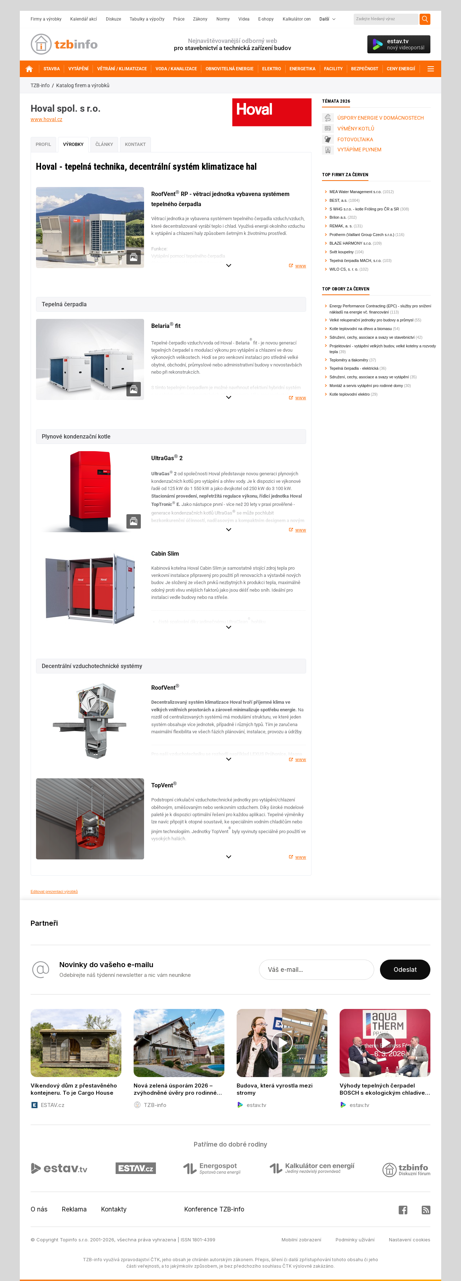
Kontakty (114, 1209)
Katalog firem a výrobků (82, 85)
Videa (244, 19)
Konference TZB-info (214, 1209)
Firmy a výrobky (46, 19)
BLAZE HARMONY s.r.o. (351, 243)
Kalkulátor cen (297, 19)
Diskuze (113, 19)
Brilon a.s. (338, 217)
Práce (178, 19)
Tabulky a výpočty (147, 19)
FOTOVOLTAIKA (355, 139)
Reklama (74, 1209)
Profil (43, 144)
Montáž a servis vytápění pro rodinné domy (366, 385)
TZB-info (40, 85)
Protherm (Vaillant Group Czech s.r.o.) (362, 234)
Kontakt (135, 144)
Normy (223, 19)
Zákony (200, 19)
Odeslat (405, 969)
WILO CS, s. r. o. (344, 269)
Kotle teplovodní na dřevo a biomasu (361, 328)
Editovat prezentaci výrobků (54, 891)
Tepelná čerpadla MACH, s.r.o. (356, 260)
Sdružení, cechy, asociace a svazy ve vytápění (369, 377)
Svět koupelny (342, 252)
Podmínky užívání (355, 1239)
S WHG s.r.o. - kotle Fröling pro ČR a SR (364, 209)
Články (104, 144)
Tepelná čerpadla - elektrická (354, 368)
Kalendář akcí (83, 19)
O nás (39, 1209)
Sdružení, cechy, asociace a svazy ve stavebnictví (372, 337)
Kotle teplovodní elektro (350, 394)
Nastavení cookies (409, 1239)
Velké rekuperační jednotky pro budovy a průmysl (371, 320)
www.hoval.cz (46, 119)
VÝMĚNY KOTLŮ (355, 129)
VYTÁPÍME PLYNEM (359, 149)
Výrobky (73, 144)
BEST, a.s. (339, 200)
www (300, 265)
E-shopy (266, 19)
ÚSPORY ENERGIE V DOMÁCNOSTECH (380, 118)
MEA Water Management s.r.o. (356, 192)
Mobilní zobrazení (301, 1239)
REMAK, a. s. (341, 226)
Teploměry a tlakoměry (349, 360)
